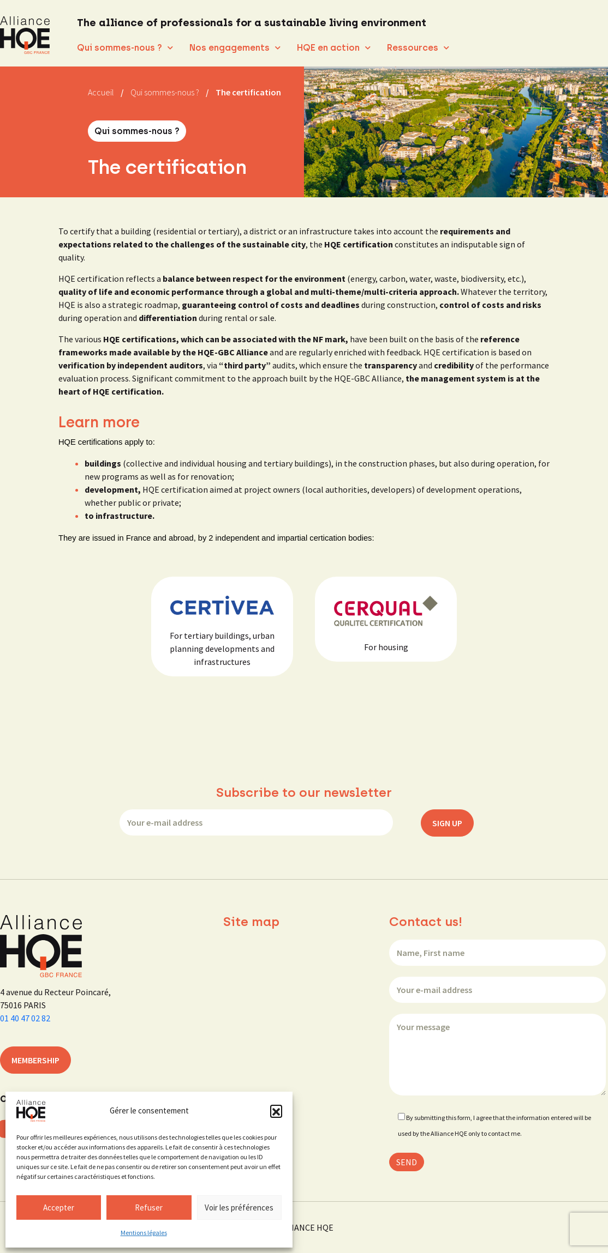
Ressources (418, 47)
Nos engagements (235, 47)
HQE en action (334, 47)
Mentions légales (144, 1232)
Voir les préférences (239, 1207)
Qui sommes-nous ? (125, 47)
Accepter (58, 1207)
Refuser (149, 1207)
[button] (276, 1110)
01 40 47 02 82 (25, 1018)
